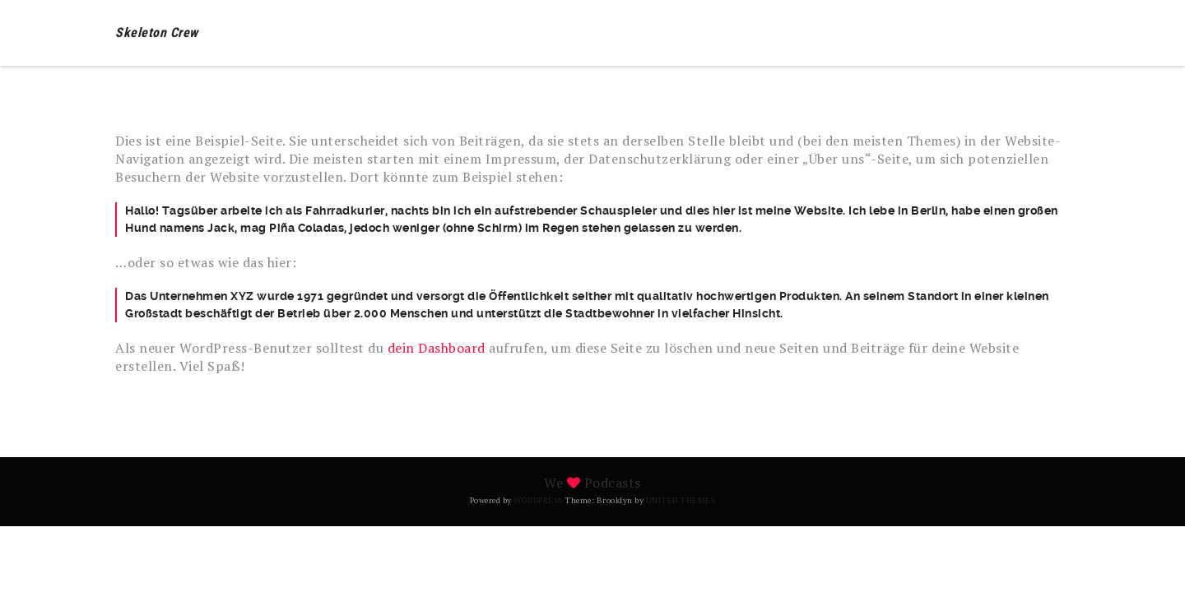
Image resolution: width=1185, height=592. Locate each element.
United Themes (681, 500)
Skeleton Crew (156, 32)
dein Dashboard (437, 348)
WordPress (538, 500)
